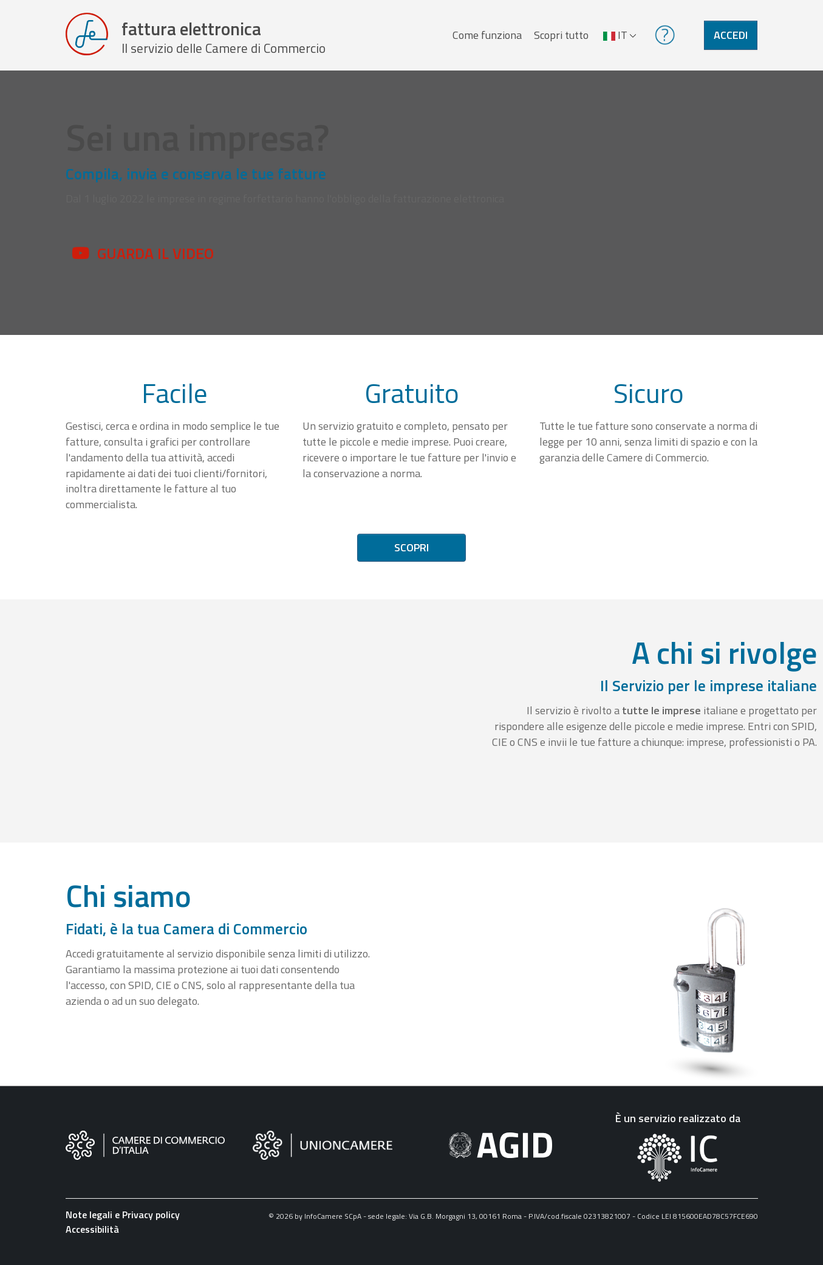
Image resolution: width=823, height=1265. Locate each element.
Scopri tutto (559, 38)
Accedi (731, 38)
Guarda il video (155, 260)
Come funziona (485, 38)
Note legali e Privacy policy (123, 1222)
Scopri (411, 555)
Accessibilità (92, 1237)
